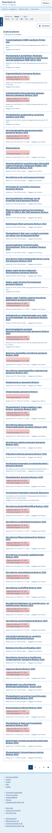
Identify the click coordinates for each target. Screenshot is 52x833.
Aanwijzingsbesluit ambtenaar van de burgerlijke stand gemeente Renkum (23, 199)
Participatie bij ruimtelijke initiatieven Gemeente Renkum (23, 188)
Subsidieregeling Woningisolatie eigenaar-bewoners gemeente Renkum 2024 (25, 94)
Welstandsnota (13, 148)
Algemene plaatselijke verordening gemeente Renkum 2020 (26, 354)
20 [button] (17, 19)
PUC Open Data (11, 813)
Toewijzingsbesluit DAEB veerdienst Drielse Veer (25, 41)
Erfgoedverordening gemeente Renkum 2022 (26, 454)
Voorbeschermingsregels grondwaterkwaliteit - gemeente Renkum (27, 464)
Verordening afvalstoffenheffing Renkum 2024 (27, 506)
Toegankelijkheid (11, 797)
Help (7, 784)
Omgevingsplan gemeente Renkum (22, 391)
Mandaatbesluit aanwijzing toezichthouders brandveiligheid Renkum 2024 (26, 697)
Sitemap (8, 800)
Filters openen (1, 21)
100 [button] (26, 19)
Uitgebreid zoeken (23, 9)
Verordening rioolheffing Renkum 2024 (23, 588)
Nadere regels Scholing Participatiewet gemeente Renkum (23, 283)
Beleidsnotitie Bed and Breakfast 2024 (23, 648)
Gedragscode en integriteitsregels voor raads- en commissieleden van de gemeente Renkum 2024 (27, 317)
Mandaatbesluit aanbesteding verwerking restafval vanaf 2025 (25, 116)
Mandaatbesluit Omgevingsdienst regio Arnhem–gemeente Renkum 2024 (24, 408)
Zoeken (8, 787)
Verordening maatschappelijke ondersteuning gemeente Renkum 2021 (26, 371)
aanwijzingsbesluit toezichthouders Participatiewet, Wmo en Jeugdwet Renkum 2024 (26, 247)
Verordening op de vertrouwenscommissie (25, 177)
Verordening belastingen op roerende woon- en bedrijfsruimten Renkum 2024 (27, 604)
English (8, 782)
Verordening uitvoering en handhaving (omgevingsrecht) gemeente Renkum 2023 (25, 658)
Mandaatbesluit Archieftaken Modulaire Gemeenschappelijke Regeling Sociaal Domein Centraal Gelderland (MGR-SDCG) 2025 (27, 57)
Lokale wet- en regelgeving (9, 9)
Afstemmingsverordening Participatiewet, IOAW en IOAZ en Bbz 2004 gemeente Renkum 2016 (27, 212)
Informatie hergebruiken (14, 793)
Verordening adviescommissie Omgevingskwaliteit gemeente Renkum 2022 (26, 426)
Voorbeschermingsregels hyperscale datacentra (27, 492)
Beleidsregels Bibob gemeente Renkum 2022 (26, 224)
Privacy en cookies (12, 795)
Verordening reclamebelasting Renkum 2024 (26, 572)
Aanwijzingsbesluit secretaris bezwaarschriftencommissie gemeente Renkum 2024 (27, 331)
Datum (17, 16)
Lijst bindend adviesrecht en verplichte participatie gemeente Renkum (23, 637)
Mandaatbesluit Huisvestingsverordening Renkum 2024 (24, 753)
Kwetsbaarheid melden (13, 802)
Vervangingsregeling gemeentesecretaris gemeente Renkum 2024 (24, 131)
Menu (47, 3)
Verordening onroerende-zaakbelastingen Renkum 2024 (25, 556)
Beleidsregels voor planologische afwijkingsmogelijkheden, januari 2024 (23, 685)
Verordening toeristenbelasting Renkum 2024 (26, 621)
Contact (8, 780)
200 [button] (31, 19)
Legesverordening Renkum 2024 (20, 669)
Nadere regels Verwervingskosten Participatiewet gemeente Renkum (22, 271)
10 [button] (12, 19)
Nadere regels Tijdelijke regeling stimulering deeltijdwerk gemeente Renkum (26, 299)
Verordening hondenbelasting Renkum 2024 (26, 522)
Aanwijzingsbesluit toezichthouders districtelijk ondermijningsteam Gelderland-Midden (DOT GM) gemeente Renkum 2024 (27, 165)
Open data (9, 808)
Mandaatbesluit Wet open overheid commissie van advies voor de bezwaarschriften (27, 234)
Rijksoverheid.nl (11, 821)
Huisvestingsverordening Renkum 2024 (24, 708)
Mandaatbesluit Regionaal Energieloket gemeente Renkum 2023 (24, 724)
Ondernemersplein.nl (13, 824)
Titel (25, 16)
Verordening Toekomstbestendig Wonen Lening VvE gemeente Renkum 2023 (27, 260)
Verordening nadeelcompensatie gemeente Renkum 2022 (25, 443)
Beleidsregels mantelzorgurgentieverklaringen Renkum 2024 (27, 741)
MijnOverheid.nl (11, 819)
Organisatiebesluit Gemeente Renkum (23, 73)
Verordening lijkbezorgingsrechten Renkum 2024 (25, 538)
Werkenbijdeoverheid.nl (14, 826)
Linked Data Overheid (13, 811)
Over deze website (12, 777)
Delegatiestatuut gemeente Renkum (22, 382)
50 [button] (21, 19)
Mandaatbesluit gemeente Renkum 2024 (24, 477)
